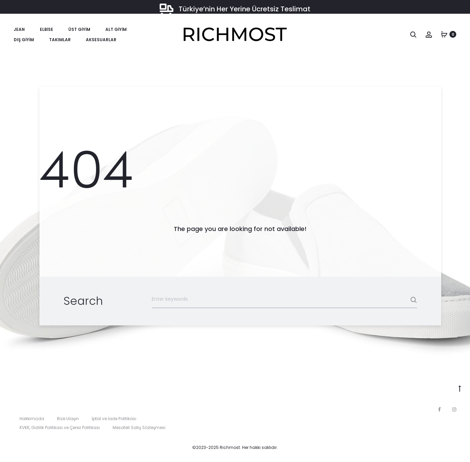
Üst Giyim (79, 29)
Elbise (46, 29)
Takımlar (60, 40)
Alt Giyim (116, 29)
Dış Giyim (24, 40)
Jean (19, 29)
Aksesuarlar (101, 40)
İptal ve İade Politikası (114, 418)
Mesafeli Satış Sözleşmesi (139, 427)
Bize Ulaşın (68, 418)
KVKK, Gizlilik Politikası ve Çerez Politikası (60, 427)
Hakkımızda (32, 418)
